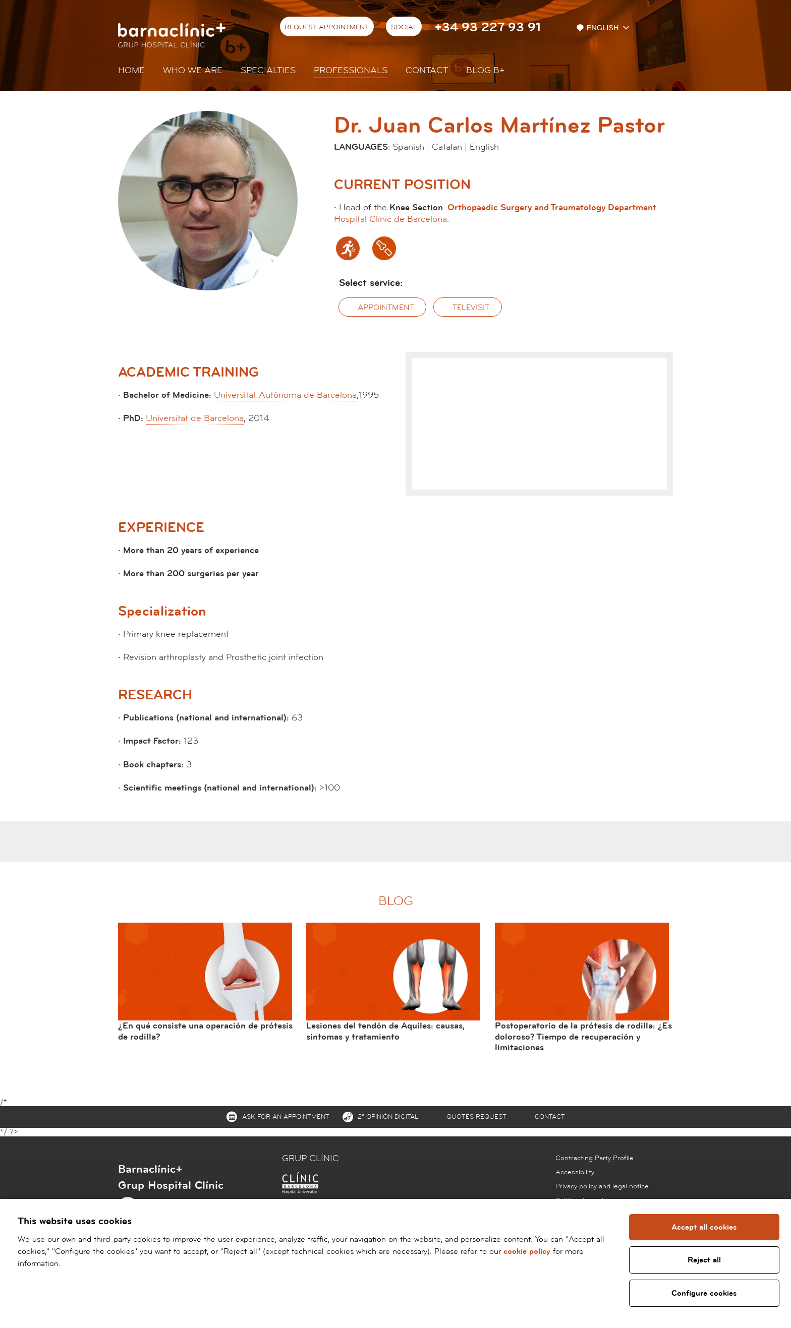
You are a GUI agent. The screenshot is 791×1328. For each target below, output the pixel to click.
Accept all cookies (704, 1227)
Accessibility (574, 1172)
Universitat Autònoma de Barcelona (285, 395)
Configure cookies (704, 1293)
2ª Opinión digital (388, 1117)
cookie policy (526, 1251)
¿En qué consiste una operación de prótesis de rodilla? (205, 1031)
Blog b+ (485, 70)
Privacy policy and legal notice (602, 1186)
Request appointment (327, 27)
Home (131, 70)
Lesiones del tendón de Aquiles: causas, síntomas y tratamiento (385, 1031)
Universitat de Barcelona (195, 418)
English (598, 28)
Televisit (471, 308)
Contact (427, 70)
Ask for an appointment (285, 1117)
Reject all (703, 1260)
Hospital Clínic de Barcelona (390, 219)
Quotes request (476, 1117)
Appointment (386, 308)
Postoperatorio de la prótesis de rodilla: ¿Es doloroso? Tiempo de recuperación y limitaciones (583, 1036)
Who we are (192, 70)
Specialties (268, 70)
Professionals (350, 70)
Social (404, 27)
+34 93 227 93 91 (487, 27)
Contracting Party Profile (594, 1158)
